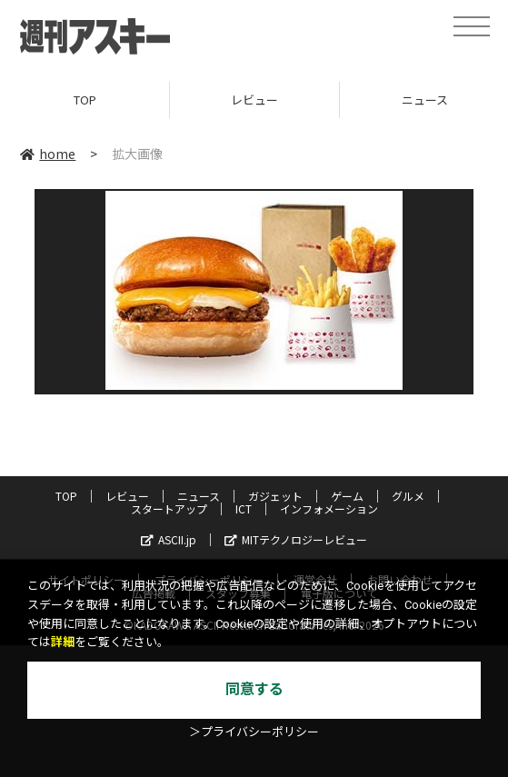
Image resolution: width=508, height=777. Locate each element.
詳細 (63, 642)
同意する (254, 689)
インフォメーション (329, 508)
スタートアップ (169, 508)
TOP (85, 99)
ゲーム (347, 495)
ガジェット (275, 495)
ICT (243, 508)
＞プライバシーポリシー (254, 732)
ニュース (198, 495)
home (47, 153)
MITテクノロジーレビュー (295, 539)
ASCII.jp (168, 539)
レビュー (254, 99)
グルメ (408, 495)
